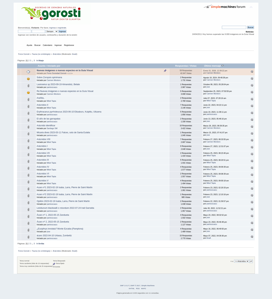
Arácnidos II (42, 105)
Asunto (42, 66)
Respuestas (181, 66)
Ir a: (232, 261)
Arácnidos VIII (43, 139)
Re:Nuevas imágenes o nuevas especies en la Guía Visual (65, 91)
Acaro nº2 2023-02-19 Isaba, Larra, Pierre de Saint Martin (64, 194)
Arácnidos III (43, 160)
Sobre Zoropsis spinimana (49, 77)
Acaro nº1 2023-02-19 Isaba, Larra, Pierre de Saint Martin (64, 187)
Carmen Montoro (213, 73)
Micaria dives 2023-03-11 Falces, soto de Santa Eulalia (63, 132)
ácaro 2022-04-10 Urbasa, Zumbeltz (54, 235)
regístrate (62, 28)
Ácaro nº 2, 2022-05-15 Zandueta (53, 222)
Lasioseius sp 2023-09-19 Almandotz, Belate (58, 84)
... (33, 60)
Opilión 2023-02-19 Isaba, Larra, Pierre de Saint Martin (63, 201)
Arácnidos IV (43, 167)
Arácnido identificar (46, 125)
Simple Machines (148, 285)
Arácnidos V (42, 180)
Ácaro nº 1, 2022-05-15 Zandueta (53, 215)
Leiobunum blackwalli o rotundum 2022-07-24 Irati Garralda (65, 208)
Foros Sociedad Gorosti (56, 73)
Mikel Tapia (51, 101)
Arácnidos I (42, 146)
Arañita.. (41, 98)
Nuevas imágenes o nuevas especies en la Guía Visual (65, 70)
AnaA (74, 54)
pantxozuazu (52, 87)
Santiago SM (52, 128)
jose (208, 87)
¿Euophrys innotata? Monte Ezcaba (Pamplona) (60, 229)
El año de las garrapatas (48, 119)
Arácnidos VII (43, 153)
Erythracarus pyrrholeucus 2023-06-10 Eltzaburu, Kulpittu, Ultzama (69, 112)
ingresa (52, 28)
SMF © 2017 (135, 285)
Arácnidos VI (43, 173)
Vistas (193, 66)
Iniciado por (53, 66)
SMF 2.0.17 (124, 285)
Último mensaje (214, 66)
